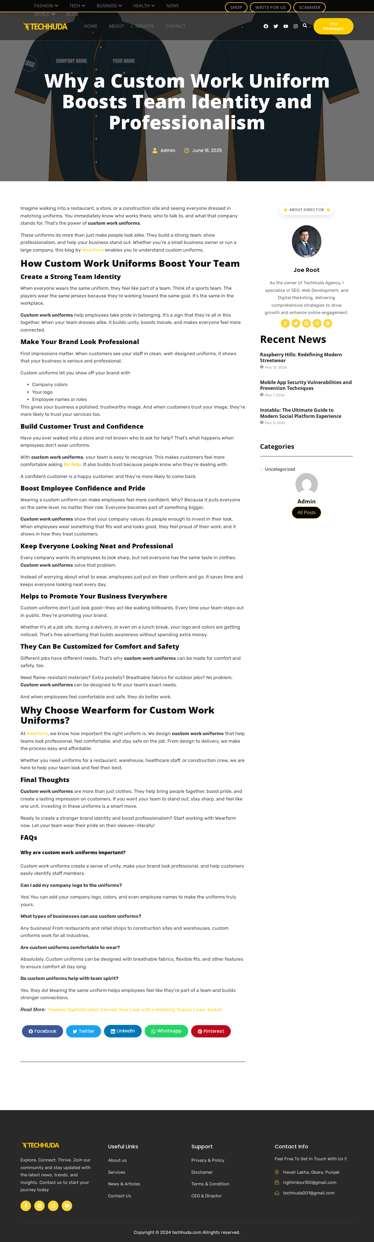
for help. (73, 464)
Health (130, 3)
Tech (69, 3)
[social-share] (42, 1031)
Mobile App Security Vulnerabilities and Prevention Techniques (306, 385)
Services (139, 26)
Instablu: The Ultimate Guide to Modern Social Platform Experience (300, 413)
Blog (64, 8)
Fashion (42, 3)
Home (87, 26)
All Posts (306, 512)
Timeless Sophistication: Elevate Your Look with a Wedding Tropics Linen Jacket (134, 1009)
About (111, 26)
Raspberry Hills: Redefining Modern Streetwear (301, 357)
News (155, 3)
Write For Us (270, 6)
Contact (169, 26)
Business (98, 3)
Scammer (307, 6)
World (40, 8)
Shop (239, 6)
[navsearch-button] (303, 26)
